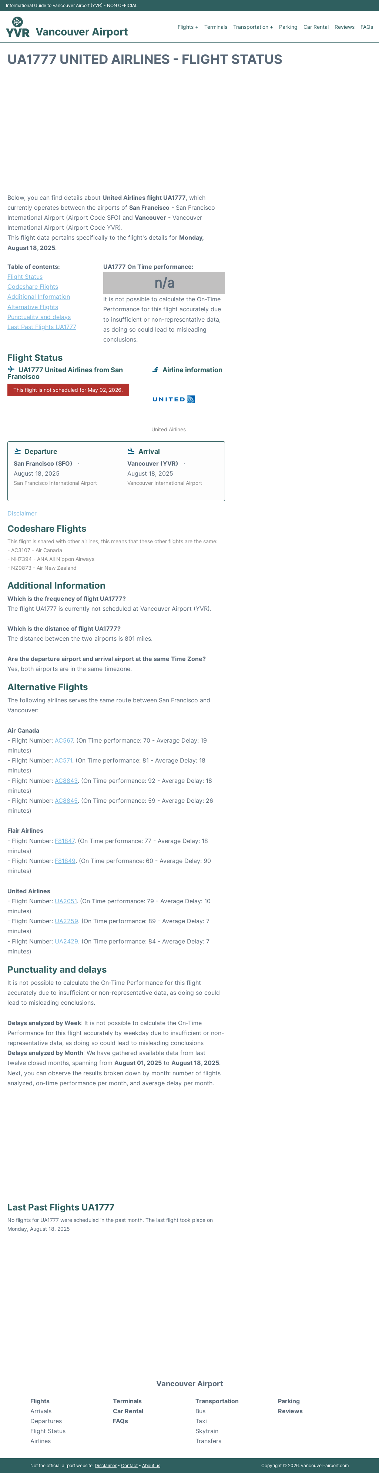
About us (151, 1465)
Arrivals (40, 1411)
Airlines (40, 1441)
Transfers (208, 1441)
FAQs (366, 27)
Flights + (188, 27)
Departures (46, 1421)
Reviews (345, 27)
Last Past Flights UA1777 (41, 326)
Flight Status (25, 276)
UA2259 (66, 921)
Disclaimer (106, 1465)
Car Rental (316, 27)
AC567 (64, 740)
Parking (288, 27)
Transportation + (253, 27)
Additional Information (38, 296)
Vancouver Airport (82, 32)
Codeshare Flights (32, 286)
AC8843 (66, 780)
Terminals (215, 27)
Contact (129, 1465)
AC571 (63, 760)
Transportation (217, 1401)
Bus (200, 1411)
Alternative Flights (32, 307)
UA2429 (66, 941)
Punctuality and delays (39, 317)
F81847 (64, 841)
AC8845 (66, 800)
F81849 (65, 860)
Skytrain (206, 1431)
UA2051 (66, 901)
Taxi (201, 1421)
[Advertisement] (189, 133)
